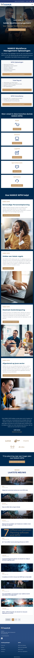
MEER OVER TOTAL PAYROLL (17, 89)
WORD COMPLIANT (8, 268)
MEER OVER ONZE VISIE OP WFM (17, 29)
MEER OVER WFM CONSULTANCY (17, 104)
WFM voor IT (20, 649)
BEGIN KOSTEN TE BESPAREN (11, 321)
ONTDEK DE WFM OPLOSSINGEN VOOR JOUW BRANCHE (16, 375)
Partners (3, 651)
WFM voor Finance (22, 645)
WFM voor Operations (22, 651)
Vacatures (3, 649)
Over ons (3, 645)
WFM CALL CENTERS (17, 185)
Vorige (8, 619)
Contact (27, 1)
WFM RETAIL (17, 129)
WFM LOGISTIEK (17, 157)
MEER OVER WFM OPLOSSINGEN (17, 74)
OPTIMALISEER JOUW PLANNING (11, 215)
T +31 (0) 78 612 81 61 (5, 635)
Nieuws (2, 647)
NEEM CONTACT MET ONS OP (17, 461)
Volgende (25, 619)
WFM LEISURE (17, 171)
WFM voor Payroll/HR (22, 647)
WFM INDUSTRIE (17, 143)
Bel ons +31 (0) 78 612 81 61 (20, 1)
